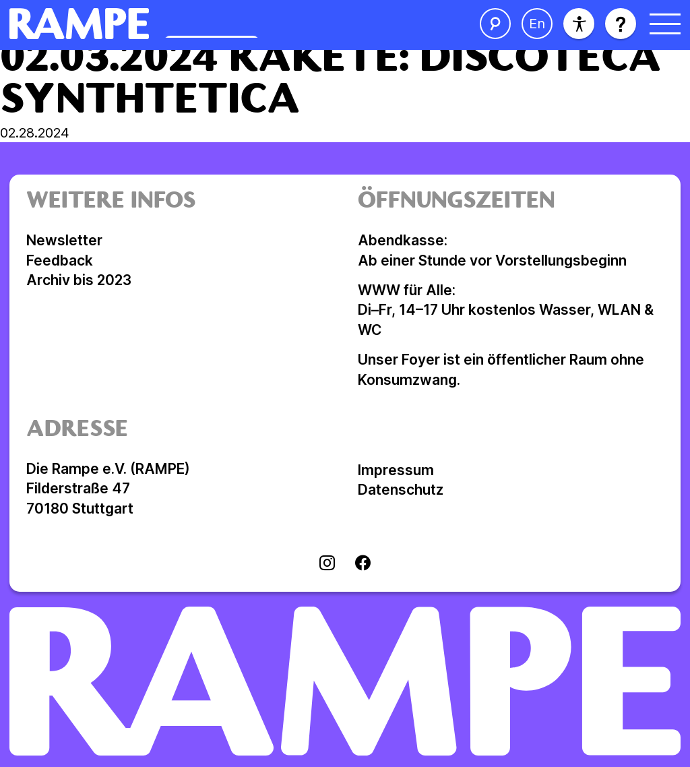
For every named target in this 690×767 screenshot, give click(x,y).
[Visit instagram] (327, 564)
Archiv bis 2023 (78, 280)
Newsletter (64, 240)
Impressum (396, 470)
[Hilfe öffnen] (620, 23)
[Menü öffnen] (665, 23)
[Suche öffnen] (495, 23)
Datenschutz (400, 489)
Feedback (59, 260)
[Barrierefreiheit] (578, 23)
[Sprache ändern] (537, 23)
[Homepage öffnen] (194, 23)
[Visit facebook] (363, 564)
